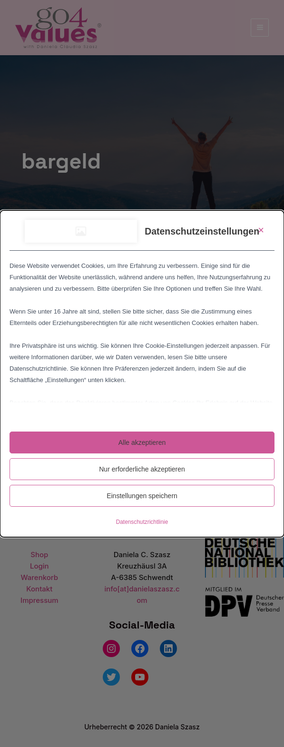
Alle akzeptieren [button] (142, 442)
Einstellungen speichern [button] (142, 496)
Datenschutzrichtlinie (142, 522)
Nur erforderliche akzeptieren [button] (142, 469)
